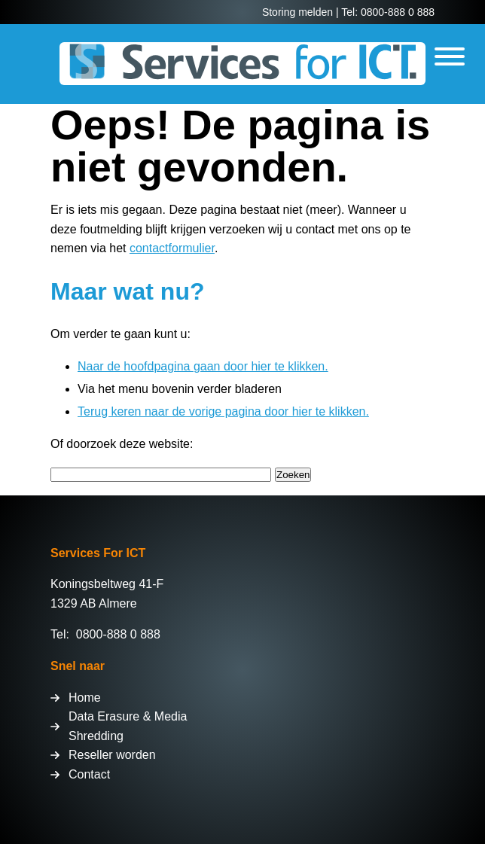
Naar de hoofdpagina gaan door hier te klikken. (203, 366)
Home (85, 697)
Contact (89, 774)
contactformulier (172, 248)
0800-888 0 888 (118, 634)
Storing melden (297, 12)
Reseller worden (112, 754)
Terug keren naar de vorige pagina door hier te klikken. (223, 411)
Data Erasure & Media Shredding (128, 726)
